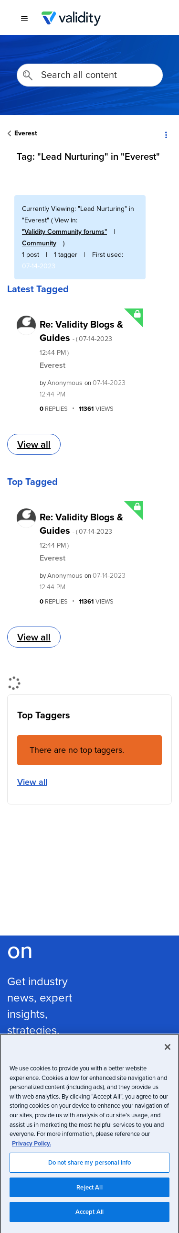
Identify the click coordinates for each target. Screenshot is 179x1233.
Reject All (89, 1191)
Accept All (89, 1216)
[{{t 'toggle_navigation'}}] (24, 18)
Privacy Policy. (31, 1147)
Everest (25, 133)
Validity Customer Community (71, 18)
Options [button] (165, 134)
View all (34, 444)
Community (39, 243)
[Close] (167, 1051)
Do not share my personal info (89, 1167)
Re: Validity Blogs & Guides (81, 337)
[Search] (90, 75)
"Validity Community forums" (64, 231)
